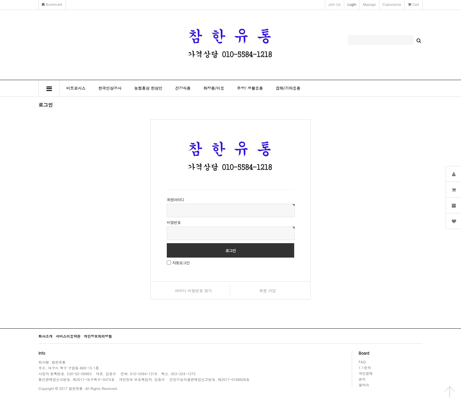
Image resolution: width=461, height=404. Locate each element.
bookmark (52, 4)
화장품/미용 (213, 88)
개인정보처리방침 (98, 336)
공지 (362, 379)
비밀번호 (174, 222)
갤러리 (364, 384)
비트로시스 (75, 88)
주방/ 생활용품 (250, 88)
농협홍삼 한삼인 (148, 88)
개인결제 (366, 373)
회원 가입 (267, 290)
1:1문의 (365, 367)
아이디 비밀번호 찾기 (193, 290)
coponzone (392, 4)
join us (334, 4)
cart (413, 4)
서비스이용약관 (68, 336)
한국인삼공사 (109, 88)
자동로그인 (181, 262)
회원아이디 (175, 199)
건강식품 (182, 88)
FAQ (362, 361)
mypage (369, 4)
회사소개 (45, 336)
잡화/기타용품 (288, 88)
